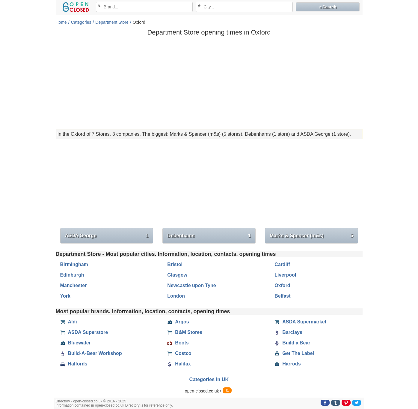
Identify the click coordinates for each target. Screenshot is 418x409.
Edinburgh (72, 274)
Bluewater (75, 343)
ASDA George (106, 235)
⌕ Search (327, 7)
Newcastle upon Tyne (191, 285)
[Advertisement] (209, 83)
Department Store (112, 22)
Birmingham (74, 264)
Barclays (288, 332)
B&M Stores (184, 332)
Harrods (287, 364)
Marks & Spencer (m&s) (311, 235)
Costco (179, 353)
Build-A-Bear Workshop (91, 353)
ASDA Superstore (84, 332)
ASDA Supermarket (300, 322)
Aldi (68, 322)
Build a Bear (292, 343)
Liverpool (285, 274)
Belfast (282, 295)
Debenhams (209, 235)
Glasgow (177, 274)
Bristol (174, 264)
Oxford (282, 285)
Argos (178, 322)
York (65, 295)
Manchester (73, 285)
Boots (177, 343)
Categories (81, 22)
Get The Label (294, 353)
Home (61, 22)
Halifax (179, 364)
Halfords (73, 364)
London (176, 295)
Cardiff (282, 264)
